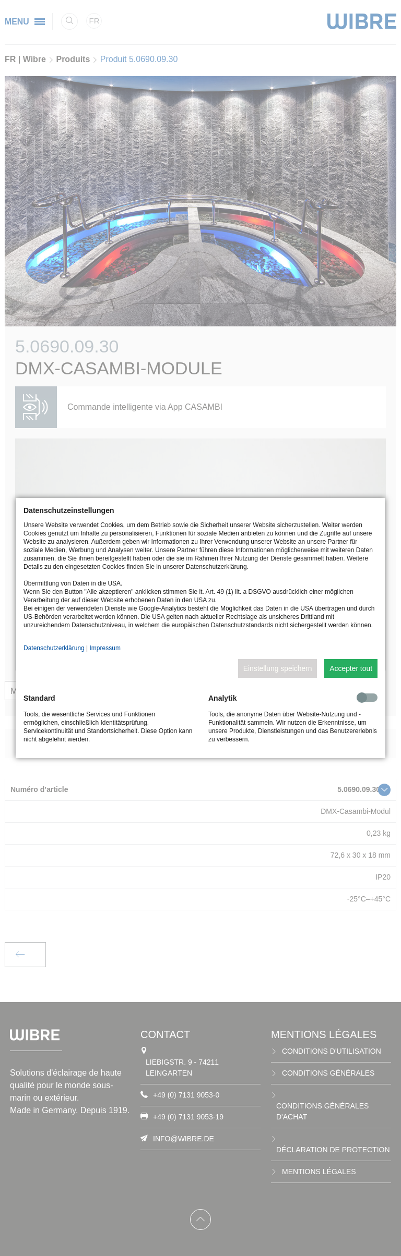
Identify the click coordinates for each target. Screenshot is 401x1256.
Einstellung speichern (277, 668)
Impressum (105, 648)
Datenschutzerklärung (54, 648)
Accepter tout (350, 668)
